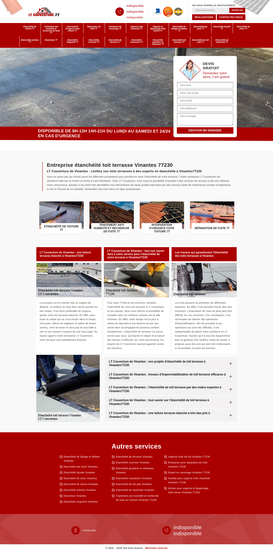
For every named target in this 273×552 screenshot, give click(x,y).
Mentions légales (156, 548)
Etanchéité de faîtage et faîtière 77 (179, 28)
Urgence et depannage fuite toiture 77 (157, 28)
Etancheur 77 (51, 40)
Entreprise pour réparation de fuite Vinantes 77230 (188, 464)
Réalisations (204, 17)
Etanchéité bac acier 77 (200, 27)
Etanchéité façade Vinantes (79, 472)
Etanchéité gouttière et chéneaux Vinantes (135, 470)
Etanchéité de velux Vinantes (80, 478)
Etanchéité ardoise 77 (30, 41)
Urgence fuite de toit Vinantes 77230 (189, 456)
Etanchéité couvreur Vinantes (133, 462)
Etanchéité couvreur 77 (93, 41)
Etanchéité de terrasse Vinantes (134, 456)
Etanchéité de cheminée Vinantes (135, 490)
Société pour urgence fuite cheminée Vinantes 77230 (189, 480)
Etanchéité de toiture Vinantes (81, 484)
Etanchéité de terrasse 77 (115, 41)
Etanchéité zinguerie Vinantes (81, 501)
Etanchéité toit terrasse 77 (179, 41)
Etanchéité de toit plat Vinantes (134, 484)
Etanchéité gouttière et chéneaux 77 (158, 42)
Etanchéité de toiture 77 (29, 27)
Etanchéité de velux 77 (243, 27)
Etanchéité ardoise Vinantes (80, 490)
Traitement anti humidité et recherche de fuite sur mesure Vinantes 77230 (137, 497)
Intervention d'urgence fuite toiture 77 (72, 28)
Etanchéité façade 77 (221, 27)
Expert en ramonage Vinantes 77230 (189, 472)
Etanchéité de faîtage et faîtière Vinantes (82, 458)
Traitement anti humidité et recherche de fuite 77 (51, 29)
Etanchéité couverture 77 (136, 41)
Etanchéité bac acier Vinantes (81, 466)
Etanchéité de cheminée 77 (221, 41)
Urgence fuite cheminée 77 (136, 27)
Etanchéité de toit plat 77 (200, 41)
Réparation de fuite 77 (93, 27)
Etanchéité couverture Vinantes (134, 478)
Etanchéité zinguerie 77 (72, 41)
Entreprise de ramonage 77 (115, 27)
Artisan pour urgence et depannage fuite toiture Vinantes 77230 (188, 490)
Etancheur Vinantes (75, 495)
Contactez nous (231, 17)
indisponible (135, 6)
